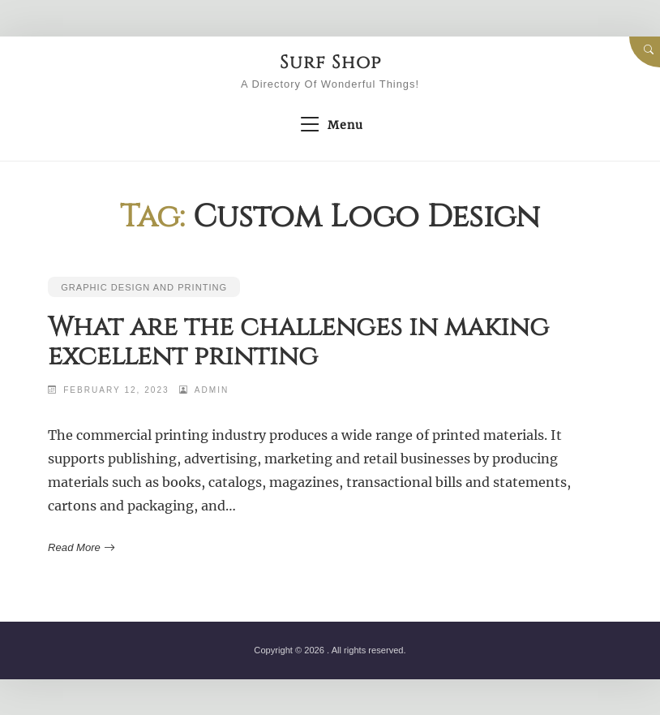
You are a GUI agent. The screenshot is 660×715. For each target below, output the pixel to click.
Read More (80, 547)
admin (212, 389)
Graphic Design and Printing (144, 287)
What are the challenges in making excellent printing (298, 342)
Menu (329, 125)
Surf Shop (330, 62)
